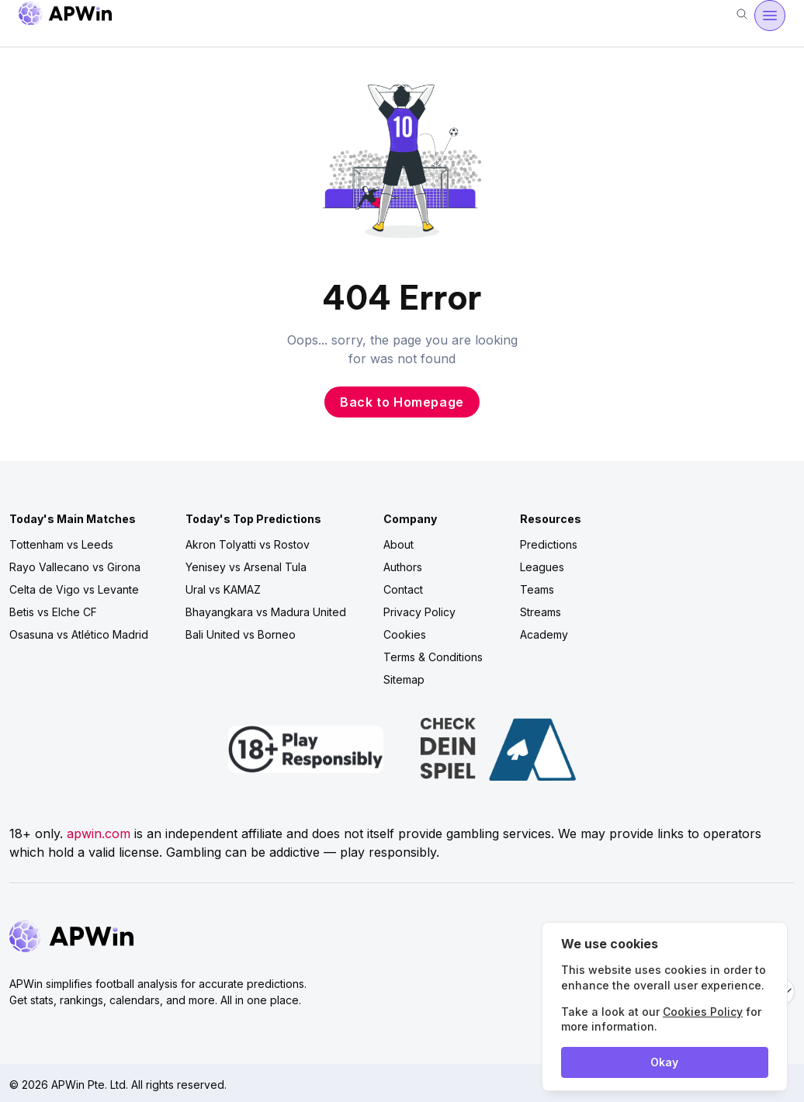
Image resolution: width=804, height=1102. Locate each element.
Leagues (542, 567)
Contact (403, 589)
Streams (540, 612)
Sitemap (404, 679)
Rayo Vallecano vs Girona (74, 567)
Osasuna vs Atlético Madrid (78, 634)
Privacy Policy (419, 612)
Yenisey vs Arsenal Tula (246, 567)
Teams (537, 589)
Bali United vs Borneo (240, 634)
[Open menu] (769, 15)
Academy (544, 634)
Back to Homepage (402, 402)
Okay (664, 1062)
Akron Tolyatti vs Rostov (247, 544)
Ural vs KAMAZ (223, 589)
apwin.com (98, 833)
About (398, 544)
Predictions (548, 544)
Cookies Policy (703, 1011)
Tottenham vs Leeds (61, 544)
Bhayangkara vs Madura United (265, 612)
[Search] (742, 15)
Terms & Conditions (433, 657)
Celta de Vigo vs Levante (74, 589)
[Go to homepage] (65, 16)
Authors (402, 567)
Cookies (404, 634)
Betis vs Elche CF (53, 612)
